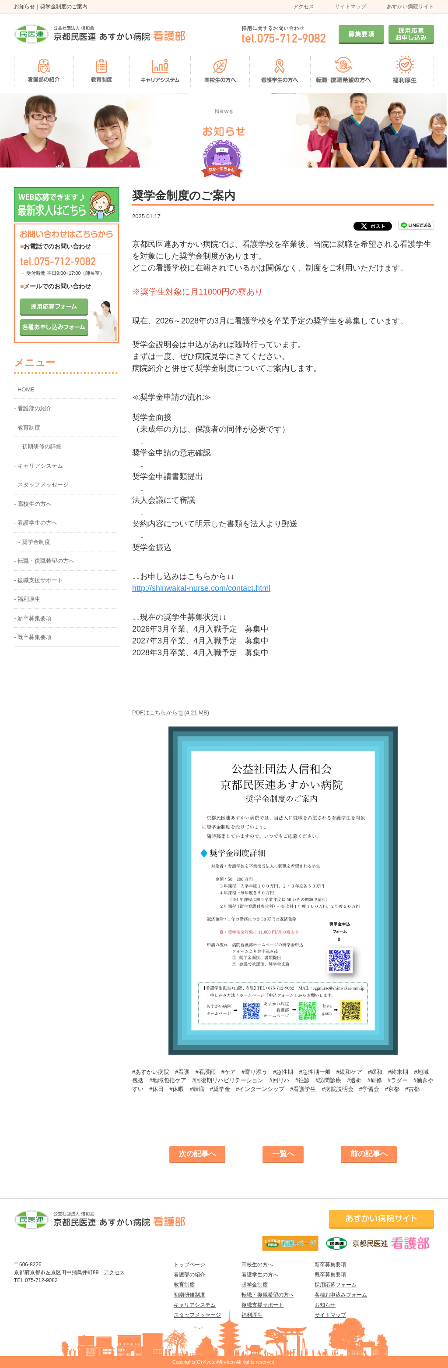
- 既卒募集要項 (33, 637)
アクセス (303, 7)
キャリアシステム (195, 1305)
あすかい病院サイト (410, 7)
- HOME (24, 389)
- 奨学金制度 (34, 542)
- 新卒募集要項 (33, 618)
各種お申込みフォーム (341, 1295)
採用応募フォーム (336, 1285)
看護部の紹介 (189, 1275)
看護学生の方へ (260, 1275)
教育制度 (184, 1285)
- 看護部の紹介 (33, 408)
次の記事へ (197, 1154)
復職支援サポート (263, 1305)
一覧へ (283, 1154)
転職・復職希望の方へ (268, 1295)
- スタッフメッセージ (41, 484)
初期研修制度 (189, 1295)
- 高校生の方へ (33, 504)
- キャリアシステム (38, 465)
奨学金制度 (255, 1285)
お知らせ (325, 1305)
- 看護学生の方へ (35, 522)
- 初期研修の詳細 (40, 446)
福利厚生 (252, 1315)
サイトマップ (350, 7)
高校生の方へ (257, 1264)
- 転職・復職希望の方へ (44, 561)
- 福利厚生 (27, 599)
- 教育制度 (27, 427)
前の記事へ (369, 1154)
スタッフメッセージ (197, 1315)
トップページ (189, 1264)
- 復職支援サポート (38, 580)
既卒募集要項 (330, 1275)
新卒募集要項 (330, 1264)
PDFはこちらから (170, 712)
